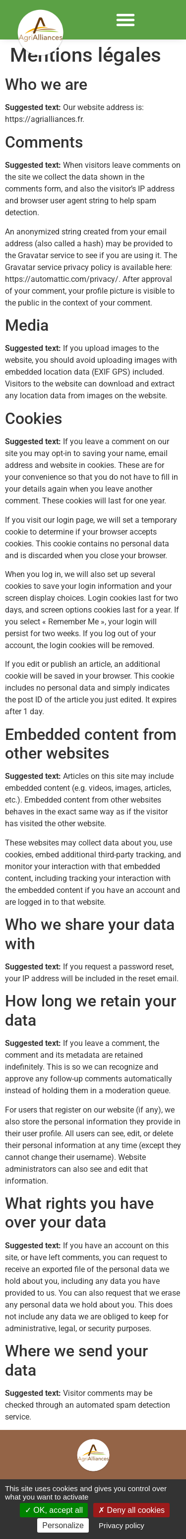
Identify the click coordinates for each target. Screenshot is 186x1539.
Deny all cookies (131, 1510)
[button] (125, 20)
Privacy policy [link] (121, 1525)
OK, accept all (54, 1510)
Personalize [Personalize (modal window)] (63, 1525)
